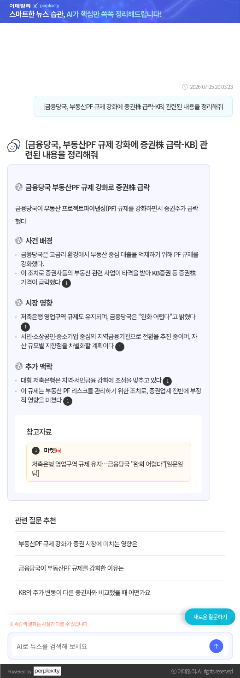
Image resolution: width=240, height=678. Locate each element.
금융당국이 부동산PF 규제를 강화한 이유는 (70, 568)
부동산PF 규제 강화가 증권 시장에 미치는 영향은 (77, 543)
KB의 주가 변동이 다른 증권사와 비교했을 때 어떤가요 (84, 592)
